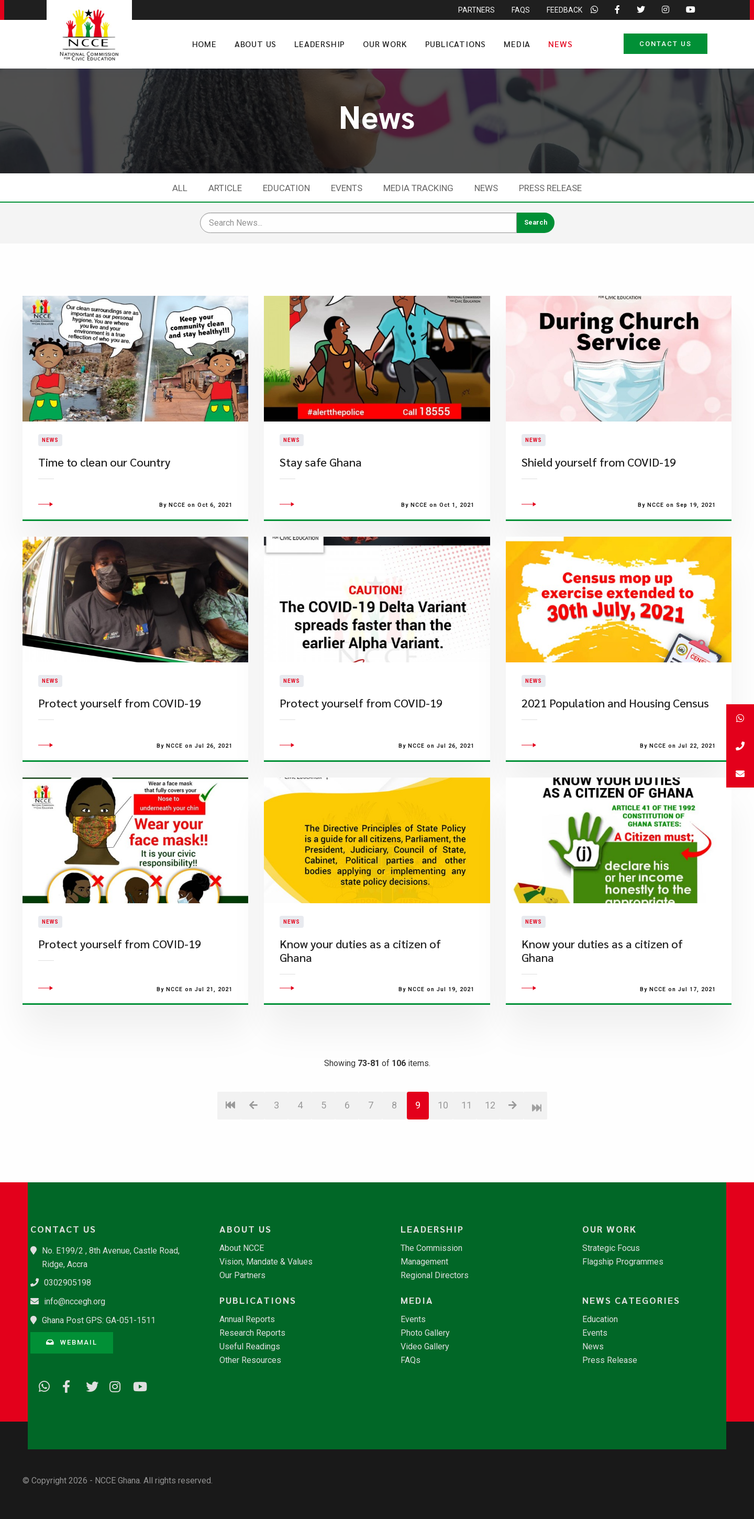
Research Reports (252, 1333)
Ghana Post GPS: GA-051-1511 (99, 1320)
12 (490, 1163)
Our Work (385, 43)
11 (466, 1163)
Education (286, 188)
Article (225, 188)
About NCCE (241, 1248)
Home (204, 43)
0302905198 (67, 1283)
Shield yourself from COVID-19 (599, 491)
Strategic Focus (611, 1248)
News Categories (631, 1300)
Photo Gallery (425, 1333)
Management (424, 1262)
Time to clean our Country (104, 491)
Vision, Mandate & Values (266, 1262)
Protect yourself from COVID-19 (119, 761)
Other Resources (250, 1360)
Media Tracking (418, 188)
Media (517, 43)
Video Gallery (425, 1347)
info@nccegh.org (74, 1301)
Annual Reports (247, 1319)
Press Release (550, 188)
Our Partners (242, 1275)
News (560, 43)
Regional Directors (435, 1275)
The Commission (431, 1248)
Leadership (319, 43)
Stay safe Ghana (321, 491)
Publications (455, 43)
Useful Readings (249, 1347)
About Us (255, 43)
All (179, 188)
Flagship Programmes (622, 1262)
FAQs (410, 1360)
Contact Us (665, 44)
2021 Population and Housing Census (615, 761)
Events (346, 188)
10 (443, 1163)
